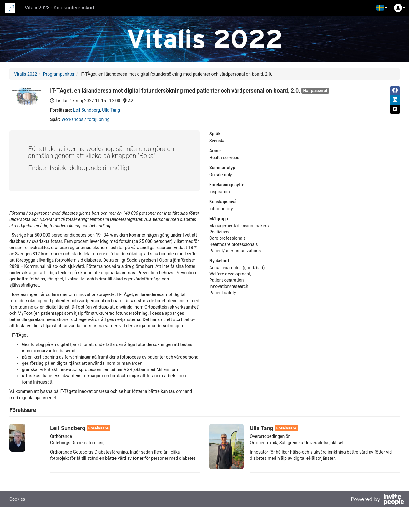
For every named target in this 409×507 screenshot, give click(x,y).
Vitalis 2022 (25, 74)
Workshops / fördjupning (86, 119)
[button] (381, 8)
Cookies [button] (17, 499)
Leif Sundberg (86, 110)
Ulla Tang (111, 110)
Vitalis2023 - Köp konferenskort (59, 8)
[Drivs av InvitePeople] (377, 500)
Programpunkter (59, 74)
